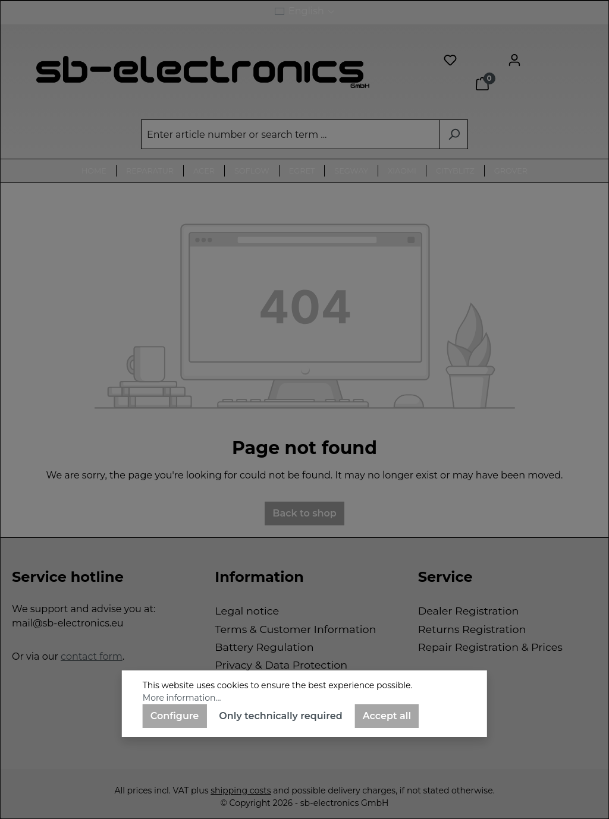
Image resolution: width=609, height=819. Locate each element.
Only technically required (280, 716)
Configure (174, 716)
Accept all (387, 716)
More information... (182, 697)
